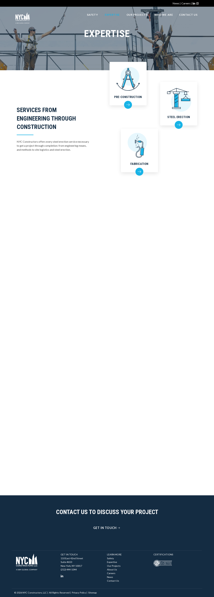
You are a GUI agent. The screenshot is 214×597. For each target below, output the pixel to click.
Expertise (112, 18)
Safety (92, 18)
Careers (111, 573)
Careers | (186, 3)
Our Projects (137, 18)
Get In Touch (107, 528)
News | (177, 3)
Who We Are (163, 18)
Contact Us (188, 18)
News (110, 577)
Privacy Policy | (79, 592)
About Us (112, 569)
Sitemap (92, 592)
